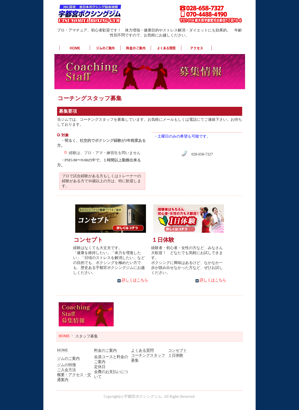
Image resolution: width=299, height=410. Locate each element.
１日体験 (175, 355)
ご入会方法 (66, 370)
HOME (64, 336)
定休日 (99, 367)
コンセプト (177, 350)
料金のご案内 (105, 350)
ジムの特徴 (66, 365)
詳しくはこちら (132, 280)
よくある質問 (142, 350)
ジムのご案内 (68, 358)
